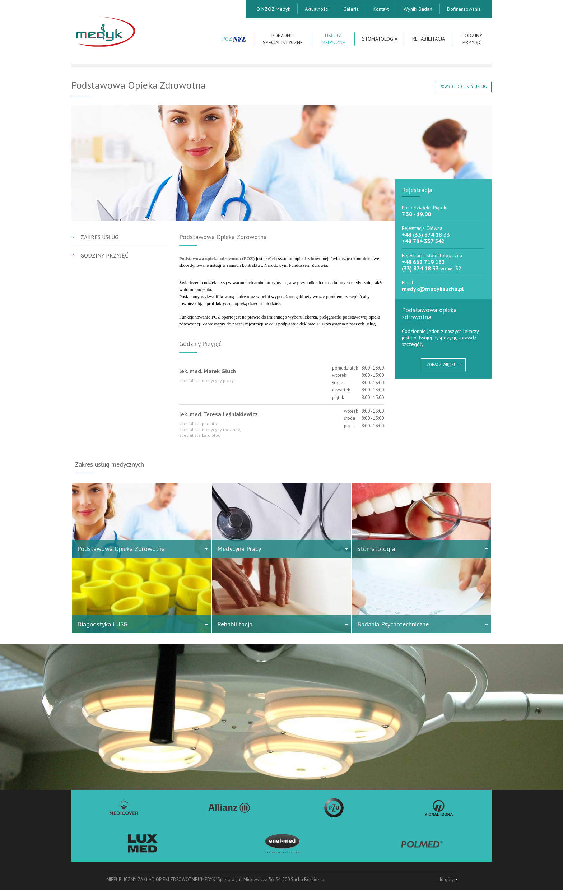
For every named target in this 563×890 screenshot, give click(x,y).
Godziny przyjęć (471, 38)
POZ (234, 39)
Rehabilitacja (428, 39)
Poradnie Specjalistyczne (283, 38)
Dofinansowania (464, 9)
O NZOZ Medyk (273, 9)
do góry (447, 879)
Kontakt (381, 9)
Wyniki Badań (418, 9)
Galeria (351, 9)
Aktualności (317, 9)
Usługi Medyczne (333, 38)
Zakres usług (99, 237)
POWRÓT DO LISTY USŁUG (463, 86)
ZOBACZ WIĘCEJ (441, 364)
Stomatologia (379, 39)
